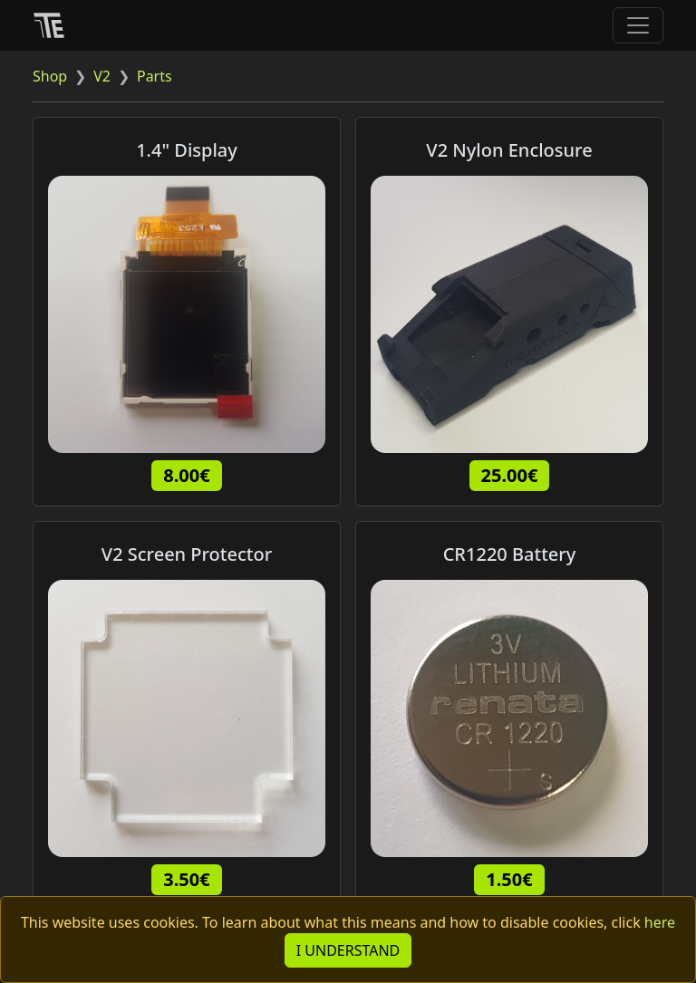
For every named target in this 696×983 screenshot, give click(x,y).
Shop (50, 76)
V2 (102, 76)
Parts (154, 76)
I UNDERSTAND (348, 950)
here (659, 922)
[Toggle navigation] (638, 25)
